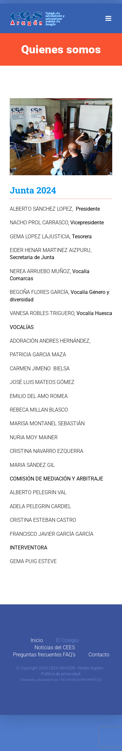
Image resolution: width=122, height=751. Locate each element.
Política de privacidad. (61, 673)
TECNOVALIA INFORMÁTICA (81, 679)
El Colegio (67, 640)
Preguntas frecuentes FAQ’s (44, 655)
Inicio (37, 640)
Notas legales (90, 667)
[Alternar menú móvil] (108, 18)
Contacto (98, 655)
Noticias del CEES (54, 647)
